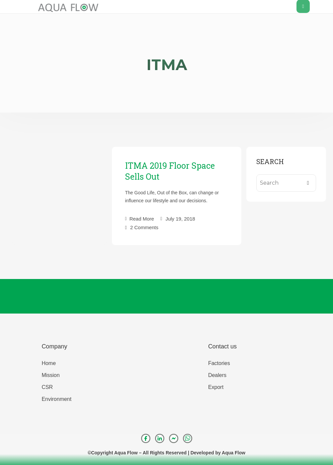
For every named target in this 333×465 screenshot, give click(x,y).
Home (49, 363)
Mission (50, 375)
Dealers (217, 375)
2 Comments (144, 227)
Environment (56, 399)
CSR (47, 387)
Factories (219, 363)
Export (215, 387)
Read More (139, 219)
